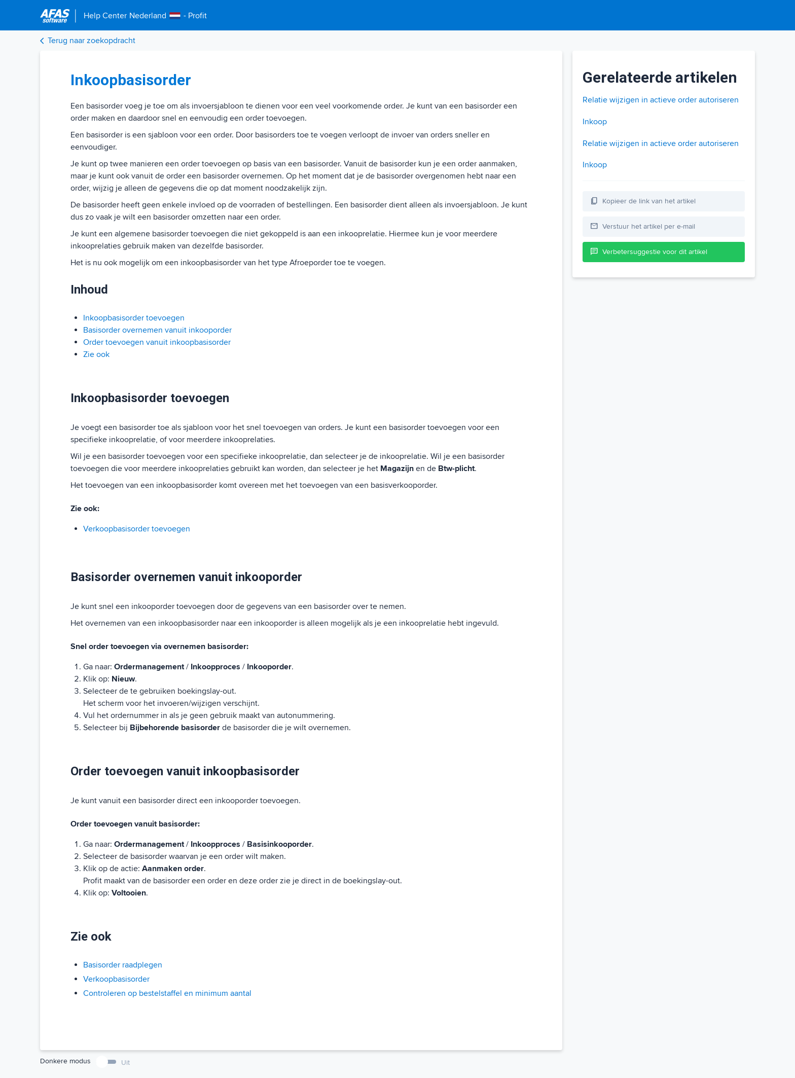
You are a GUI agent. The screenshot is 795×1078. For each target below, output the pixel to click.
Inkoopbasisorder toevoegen (134, 318)
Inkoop (595, 122)
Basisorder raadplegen (122, 965)
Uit (125, 1062)
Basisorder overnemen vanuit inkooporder (157, 330)
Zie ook (96, 354)
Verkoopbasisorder (116, 979)
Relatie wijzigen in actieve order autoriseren (661, 100)
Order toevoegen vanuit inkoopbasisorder (157, 342)
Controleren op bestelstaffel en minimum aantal (167, 993)
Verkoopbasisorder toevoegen (136, 529)
